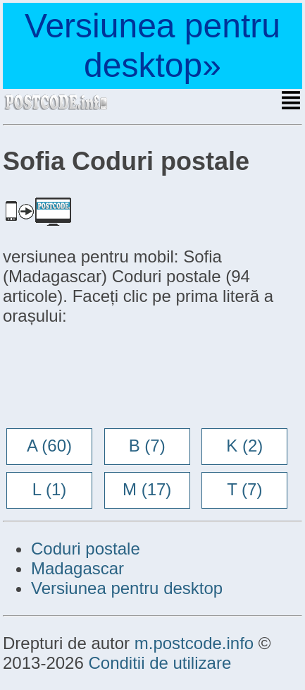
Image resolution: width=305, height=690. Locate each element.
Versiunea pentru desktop (127, 588)
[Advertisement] (115, 378)
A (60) (49, 445)
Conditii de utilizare (159, 662)
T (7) (244, 489)
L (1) (49, 489)
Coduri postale (85, 548)
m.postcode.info (194, 643)
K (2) (244, 445)
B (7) (147, 445)
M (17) (147, 489)
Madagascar (77, 568)
